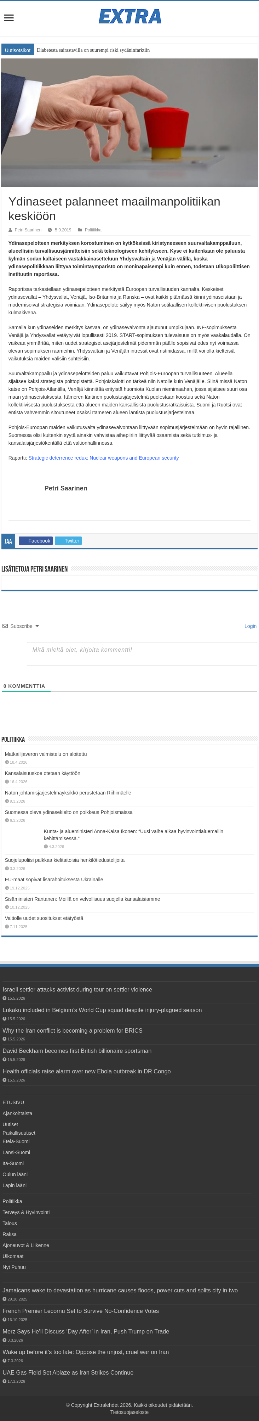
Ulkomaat (12, 1256)
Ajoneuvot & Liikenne (25, 1245)
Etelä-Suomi (15, 1141)
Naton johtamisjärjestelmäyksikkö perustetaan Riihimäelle (68, 793)
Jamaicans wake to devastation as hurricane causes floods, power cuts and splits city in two (120, 1290)
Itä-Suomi (13, 1163)
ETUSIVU (13, 1102)
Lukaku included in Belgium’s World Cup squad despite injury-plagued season (102, 1010)
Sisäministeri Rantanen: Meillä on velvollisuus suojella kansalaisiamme (82, 899)
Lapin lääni (14, 1185)
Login (250, 626)
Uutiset (10, 1124)
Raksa (9, 1234)
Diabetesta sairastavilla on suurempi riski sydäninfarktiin (93, 50)
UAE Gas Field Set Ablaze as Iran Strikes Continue (67, 1372)
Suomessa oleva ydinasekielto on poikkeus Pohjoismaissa (69, 812)
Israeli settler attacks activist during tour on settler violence (77, 989)
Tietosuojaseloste (129, 1412)
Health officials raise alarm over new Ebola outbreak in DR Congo (86, 1071)
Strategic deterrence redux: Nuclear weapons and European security (103, 458)
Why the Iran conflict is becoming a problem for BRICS (72, 1030)
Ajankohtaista (17, 1113)
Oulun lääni (15, 1174)
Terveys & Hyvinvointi (26, 1212)
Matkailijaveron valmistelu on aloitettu (46, 754)
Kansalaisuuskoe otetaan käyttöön (42, 773)
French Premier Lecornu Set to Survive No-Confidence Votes (80, 1311)
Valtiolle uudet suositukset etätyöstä (44, 918)
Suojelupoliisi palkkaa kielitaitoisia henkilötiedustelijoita (65, 860)
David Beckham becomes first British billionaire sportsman (76, 1051)
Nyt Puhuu (13, 1267)
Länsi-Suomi (16, 1152)
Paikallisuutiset (18, 1133)
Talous (9, 1223)
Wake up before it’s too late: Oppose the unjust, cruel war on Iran (85, 1352)
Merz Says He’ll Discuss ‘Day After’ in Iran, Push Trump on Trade (85, 1331)
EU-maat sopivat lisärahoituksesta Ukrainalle (54, 879)
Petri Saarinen (28, 230)
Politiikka (93, 230)
